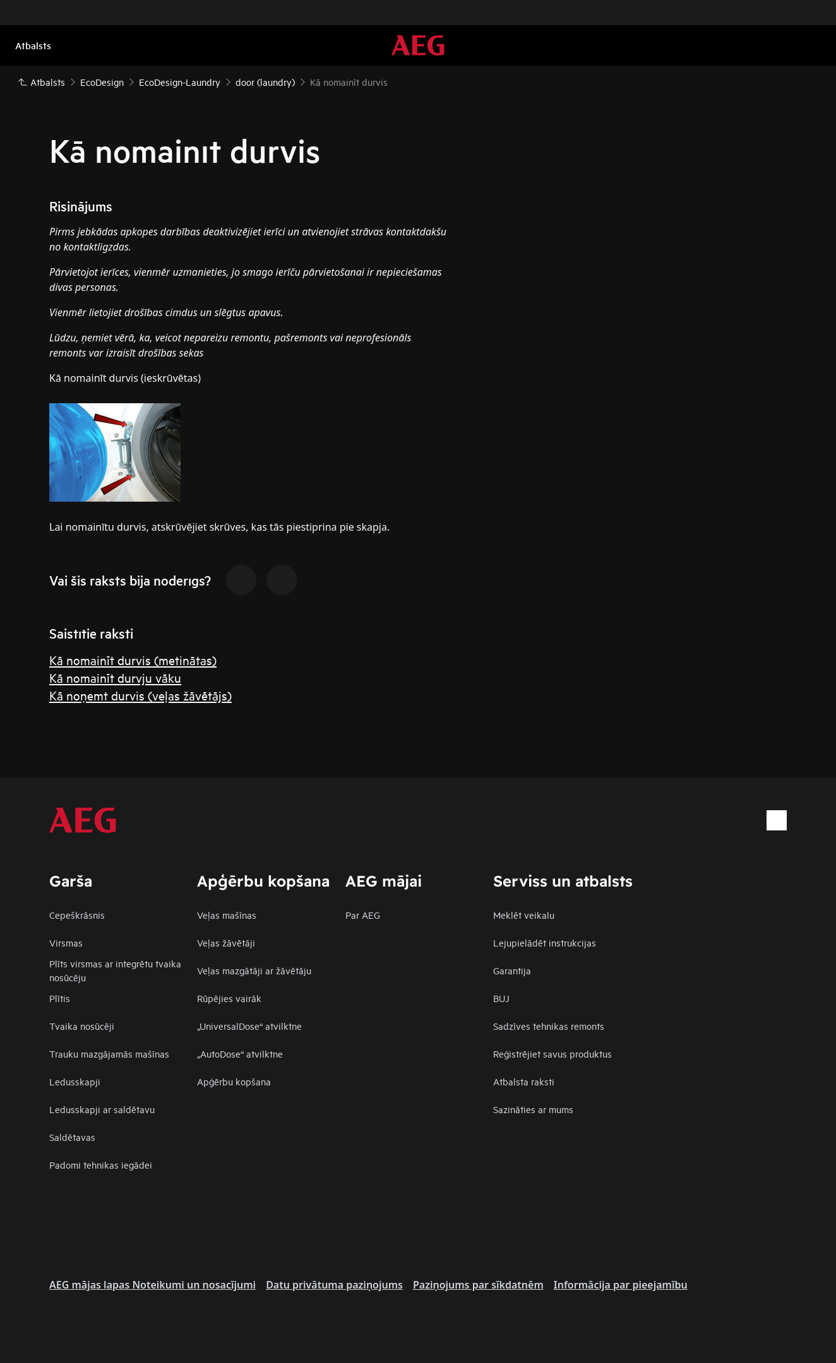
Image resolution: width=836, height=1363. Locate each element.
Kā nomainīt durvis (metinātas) (133, 660)
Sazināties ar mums (533, 1109)
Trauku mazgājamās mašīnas (109, 1053)
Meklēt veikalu (523, 915)
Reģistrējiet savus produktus (552, 1053)
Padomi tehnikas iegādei (100, 1165)
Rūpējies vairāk (229, 998)
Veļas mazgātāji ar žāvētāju (254, 970)
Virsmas (66, 942)
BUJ (501, 998)
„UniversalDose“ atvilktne (249, 1026)
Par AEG (362, 915)
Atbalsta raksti (523, 1081)
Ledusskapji (74, 1081)
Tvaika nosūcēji (81, 1026)
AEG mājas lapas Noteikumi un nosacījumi (152, 1285)
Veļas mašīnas (226, 915)
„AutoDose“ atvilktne (240, 1053)
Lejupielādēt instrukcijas (544, 942)
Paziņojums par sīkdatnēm (478, 1285)
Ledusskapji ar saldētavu (102, 1109)
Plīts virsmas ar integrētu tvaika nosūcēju (115, 970)
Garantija (512, 970)
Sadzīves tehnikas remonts (548, 1026)
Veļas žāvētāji (226, 942)
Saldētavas (72, 1137)
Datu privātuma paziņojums (334, 1285)
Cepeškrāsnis (77, 915)
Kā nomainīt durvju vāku (115, 677)
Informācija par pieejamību (621, 1285)
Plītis (59, 998)
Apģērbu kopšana (234, 1081)
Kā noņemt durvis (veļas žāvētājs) (140, 695)
